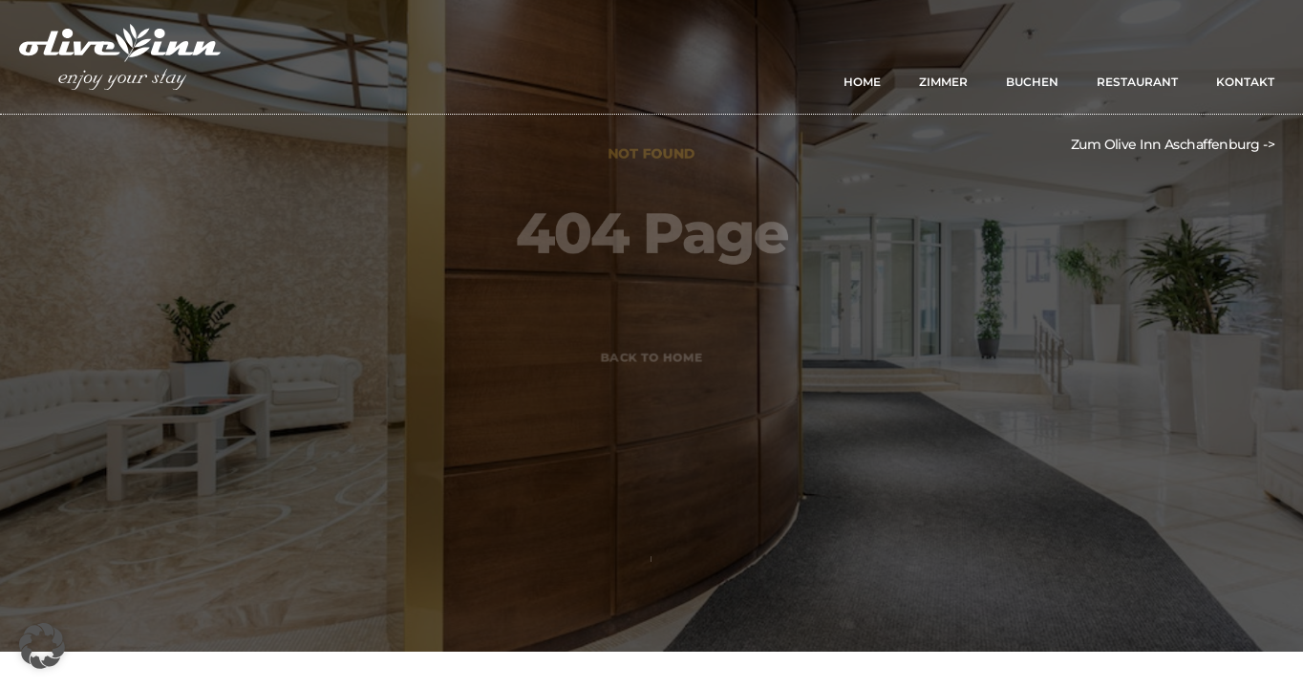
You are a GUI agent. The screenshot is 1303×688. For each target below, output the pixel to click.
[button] (42, 646)
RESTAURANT (1137, 82)
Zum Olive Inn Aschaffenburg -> (1172, 144)
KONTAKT (1245, 82)
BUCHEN (1032, 82)
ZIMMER (943, 82)
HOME (862, 82)
